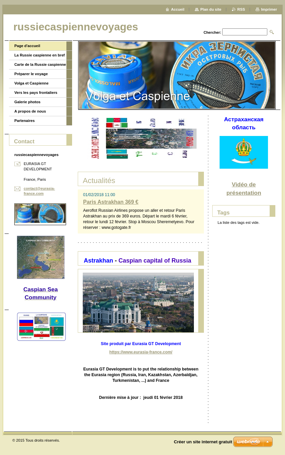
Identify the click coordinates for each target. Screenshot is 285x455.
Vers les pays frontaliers (35, 93)
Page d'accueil (27, 46)
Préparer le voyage (31, 74)
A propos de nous (30, 111)
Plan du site (210, 9)
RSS (241, 9)
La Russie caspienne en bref (39, 55)
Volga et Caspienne (31, 83)
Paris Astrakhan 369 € (110, 202)
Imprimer (269, 9)
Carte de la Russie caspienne (40, 64)
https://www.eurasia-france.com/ (140, 352)
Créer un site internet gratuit (203, 441)
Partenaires (24, 121)
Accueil (178, 9)
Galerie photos (27, 102)
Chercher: (212, 32)
